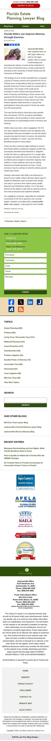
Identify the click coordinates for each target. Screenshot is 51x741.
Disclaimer (25, 691)
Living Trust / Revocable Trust (19, 337)
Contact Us (25, 698)
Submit (25, 292)
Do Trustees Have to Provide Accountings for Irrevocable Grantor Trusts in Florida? (23, 464)
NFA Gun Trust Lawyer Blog (16, 423)
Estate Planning (13, 328)
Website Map (25, 704)
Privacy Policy (25, 684)
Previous (8, 221)
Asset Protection (13, 346)
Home (17, 221)
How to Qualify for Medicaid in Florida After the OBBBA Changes (24, 457)
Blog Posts (25, 711)
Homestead (11, 369)
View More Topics (11, 383)
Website (25, 678)
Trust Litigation (12, 373)
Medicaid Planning (17, 208)
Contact (25, 26)
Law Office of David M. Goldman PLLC (31, 731)
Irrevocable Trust (13, 364)
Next (24, 221)
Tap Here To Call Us (26, 5)
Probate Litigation (13, 355)
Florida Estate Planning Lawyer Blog (25, 16)
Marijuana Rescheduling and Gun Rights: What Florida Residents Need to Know (24, 450)
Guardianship (12, 351)
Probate (10, 333)
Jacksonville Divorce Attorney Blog (19, 432)
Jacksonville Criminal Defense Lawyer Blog (23, 427)
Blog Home (8, 26)
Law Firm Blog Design (25, 738)
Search (25, 405)
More (42, 26)
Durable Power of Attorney (17, 360)
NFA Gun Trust (12, 378)
